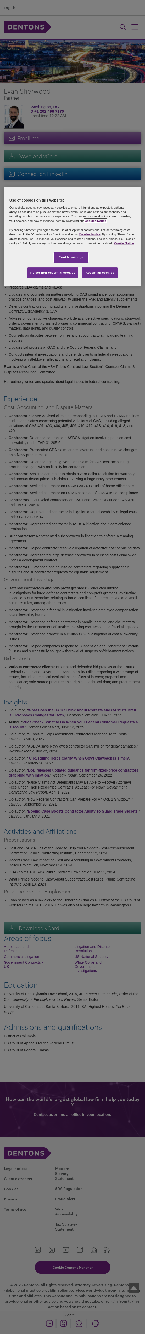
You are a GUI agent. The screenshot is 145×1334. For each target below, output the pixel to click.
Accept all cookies (100, 272)
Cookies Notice (95, 220)
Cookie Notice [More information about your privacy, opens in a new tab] (124, 243)
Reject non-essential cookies (52, 272)
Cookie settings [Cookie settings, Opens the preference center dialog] (71, 257)
